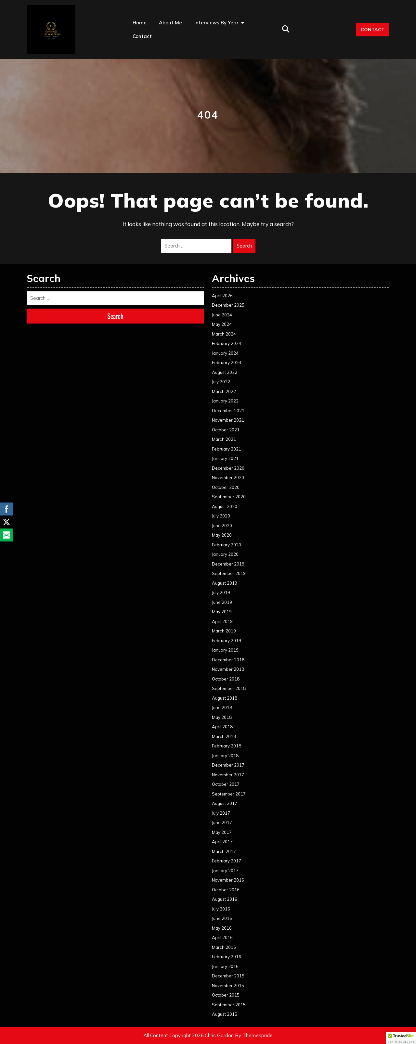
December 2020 (228, 468)
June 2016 (222, 918)
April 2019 (222, 621)
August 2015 (224, 1014)
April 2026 (222, 295)
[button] (401, 1038)
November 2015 (228, 985)
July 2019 (221, 592)
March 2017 (224, 851)
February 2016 (226, 956)
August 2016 (224, 899)
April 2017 (222, 841)
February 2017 (226, 860)
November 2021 (228, 420)
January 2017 (225, 870)
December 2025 (228, 305)
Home (140, 22)
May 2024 (222, 324)
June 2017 (222, 822)
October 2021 (226, 429)
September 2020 (229, 496)
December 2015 (228, 975)
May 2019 (222, 611)
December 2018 (228, 659)
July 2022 (221, 381)
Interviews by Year (216, 22)
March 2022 (224, 391)
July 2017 (221, 813)
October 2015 (226, 995)
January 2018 (225, 755)
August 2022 (224, 372)
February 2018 (226, 745)
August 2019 (224, 583)
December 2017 (228, 765)
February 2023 (226, 362)
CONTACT (372, 29)
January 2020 (225, 554)
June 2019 (222, 602)
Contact (142, 36)
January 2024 (225, 353)
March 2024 (224, 334)
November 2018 (228, 669)
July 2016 (221, 908)
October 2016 (226, 889)
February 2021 (226, 449)
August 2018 (224, 698)
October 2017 (226, 784)
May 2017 (222, 832)
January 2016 (225, 966)
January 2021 (225, 458)
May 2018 (222, 717)
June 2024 (222, 314)
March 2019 (224, 630)
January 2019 (225, 650)
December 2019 (228, 564)
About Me (170, 22)
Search (244, 246)
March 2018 (224, 736)
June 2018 (222, 707)
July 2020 (221, 515)
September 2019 (229, 573)
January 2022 (225, 400)
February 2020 (226, 544)
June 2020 (222, 525)
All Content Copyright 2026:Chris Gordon (188, 1035)
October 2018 (226, 678)
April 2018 (222, 726)
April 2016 (222, 937)
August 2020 (224, 506)
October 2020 (226, 487)
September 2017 (229, 793)
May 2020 (222, 535)
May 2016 (222, 928)
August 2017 (224, 803)
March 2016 (224, 947)
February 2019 (226, 640)
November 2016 (228, 880)
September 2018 (229, 688)
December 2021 (228, 410)
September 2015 (229, 1004)
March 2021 (224, 439)
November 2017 (228, 774)
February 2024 (226, 343)
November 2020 (228, 477)
